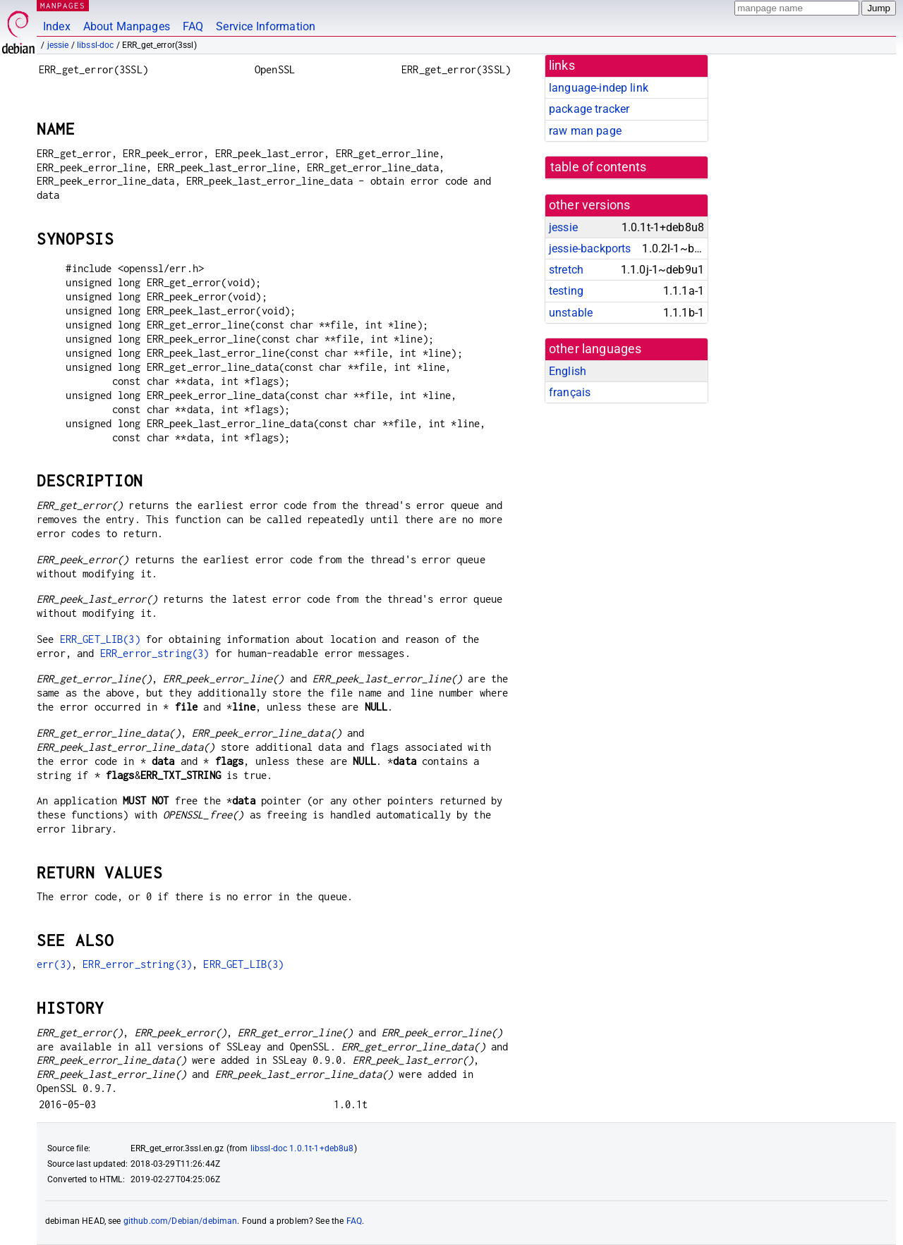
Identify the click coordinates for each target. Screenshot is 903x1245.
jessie (58, 45)
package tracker (589, 109)
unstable (571, 312)
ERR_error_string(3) (155, 653)
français (569, 392)
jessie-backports (590, 248)
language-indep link (598, 87)
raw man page (585, 130)
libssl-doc (95, 45)
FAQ (193, 26)
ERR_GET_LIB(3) (100, 639)
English (567, 371)
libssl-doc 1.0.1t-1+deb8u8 (302, 1148)
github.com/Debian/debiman (180, 1221)
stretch (566, 269)
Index (57, 26)
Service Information (265, 26)
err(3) (54, 964)
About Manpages (126, 26)
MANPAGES (62, 5)
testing (566, 291)
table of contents (598, 167)
